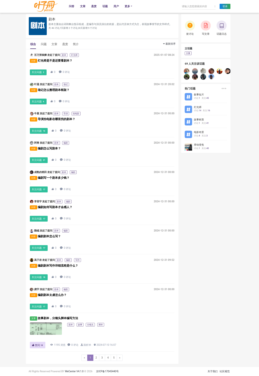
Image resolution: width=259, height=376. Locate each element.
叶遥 (34, 84)
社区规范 (225, 371)
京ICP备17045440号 (107, 371)
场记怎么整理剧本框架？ (53, 90)
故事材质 (199, 119)
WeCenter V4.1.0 (74, 371)
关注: (205, 98)
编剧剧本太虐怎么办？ (52, 295)
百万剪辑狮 (38, 55)
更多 (127, 6)
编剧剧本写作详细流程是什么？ (58, 265)
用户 (116, 6)
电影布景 (199, 132)
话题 (105, 6)
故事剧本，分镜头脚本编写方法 (58, 318)
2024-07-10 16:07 (104, 344)
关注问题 (38, 72)
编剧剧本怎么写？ (49, 236)
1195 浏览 (57, 344)
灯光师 (197, 107)
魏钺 (34, 231)
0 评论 (64, 71)
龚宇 (34, 289)
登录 (225, 6)
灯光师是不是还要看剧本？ (55, 60)
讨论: (197, 98)
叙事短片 (199, 94)
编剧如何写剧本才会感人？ (55, 207)
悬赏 (94, 6)
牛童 (34, 114)
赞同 (38, 345)
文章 (82, 6)
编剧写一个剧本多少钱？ (53, 177)
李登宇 (36, 201)
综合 (33, 44)
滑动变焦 (199, 144)
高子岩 (36, 260)
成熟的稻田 (38, 172)
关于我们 (213, 371)
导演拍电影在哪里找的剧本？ (56, 119)
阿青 (34, 143)
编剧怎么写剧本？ (49, 148)
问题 (44, 44)
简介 (76, 44)
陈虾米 (87, 344)
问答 (71, 6)
